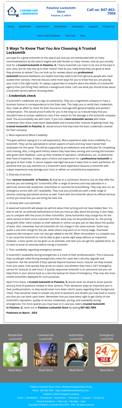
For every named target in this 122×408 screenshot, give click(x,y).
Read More (15, 370)
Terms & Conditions (46, 401)
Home (10, 26)
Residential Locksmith (15, 337)
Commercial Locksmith (45, 337)
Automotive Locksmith (76, 337)
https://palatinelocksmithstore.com (72, 390)
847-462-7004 (108, 11)
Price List (70, 35)
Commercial (42, 26)
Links (82, 401)
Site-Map (74, 401)
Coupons (93, 26)
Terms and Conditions (48, 35)
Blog (82, 35)
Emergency (78, 26)
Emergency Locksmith (107, 337)
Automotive (60, 26)
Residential (25, 26)
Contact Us (109, 26)
